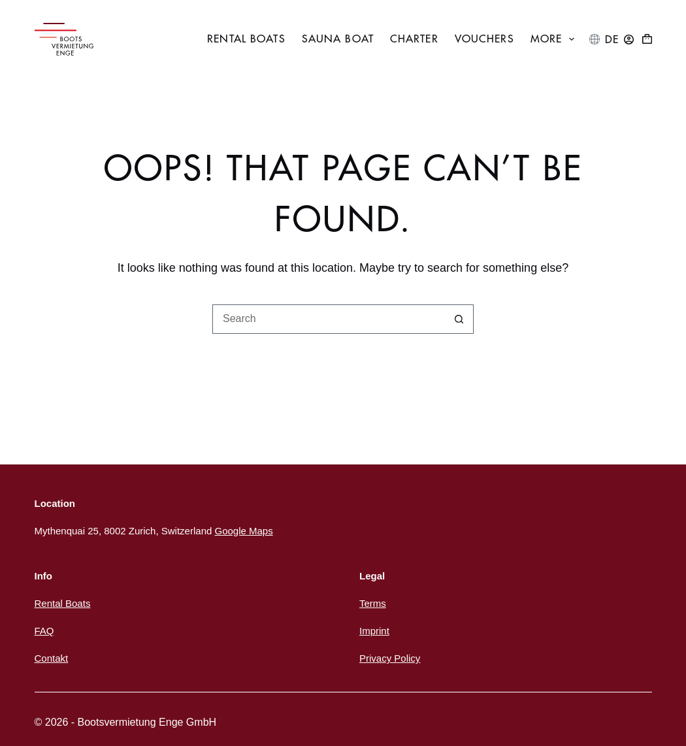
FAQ (44, 630)
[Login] (629, 39)
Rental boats (246, 39)
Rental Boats (63, 603)
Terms (372, 603)
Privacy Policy (389, 658)
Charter (414, 39)
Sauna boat (338, 39)
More (555, 39)
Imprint (374, 630)
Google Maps (243, 530)
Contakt (52, 658)
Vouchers (484, 39)
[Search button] (459, 319)
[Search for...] (328, 319)
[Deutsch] (612, 40)
